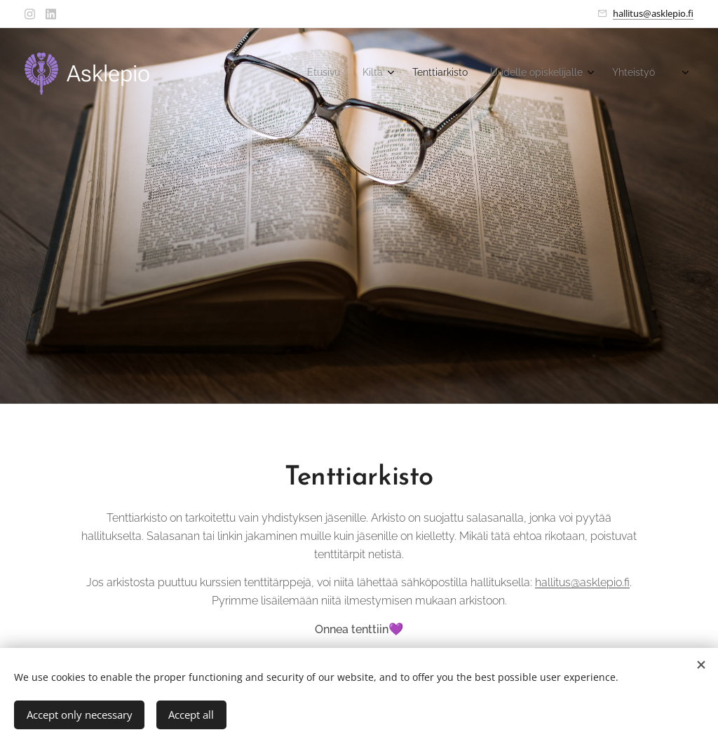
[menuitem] (548, 73)
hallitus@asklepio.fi (653, 13)
